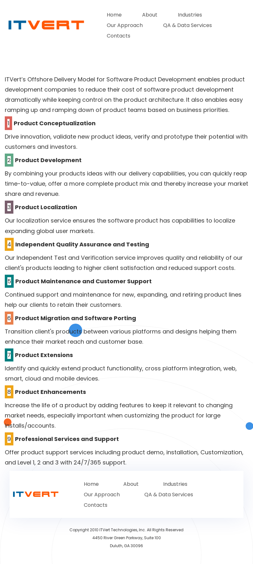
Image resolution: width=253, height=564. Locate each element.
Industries (190, 14)
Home (114, 14)
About (149, 14)
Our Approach (125, 25)
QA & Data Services (187, 25)
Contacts (118, 35)
